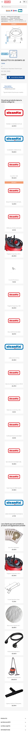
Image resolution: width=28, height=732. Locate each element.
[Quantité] (3, 77)
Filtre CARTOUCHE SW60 (14, 332)
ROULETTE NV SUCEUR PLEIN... (14, 202)
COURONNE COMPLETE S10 (14, 150)
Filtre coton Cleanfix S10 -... (14, 625)
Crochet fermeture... (14, 280)
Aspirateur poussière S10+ (14, 677)
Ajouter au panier (15, 77)
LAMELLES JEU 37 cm (14, 358)
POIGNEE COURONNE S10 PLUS (14, 124)
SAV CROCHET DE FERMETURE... (14, 462)
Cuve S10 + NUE (14, 176)
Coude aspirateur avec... (14, 599)
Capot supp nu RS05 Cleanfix (14, 488)
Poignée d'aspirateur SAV (14, 306)
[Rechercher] (14, 6)
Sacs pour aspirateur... (14, 547)
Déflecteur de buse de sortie (14, 228)
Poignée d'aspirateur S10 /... (14, 254)
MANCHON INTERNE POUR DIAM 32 (14, 514)
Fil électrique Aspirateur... (14, 651)
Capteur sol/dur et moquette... (14, 703)
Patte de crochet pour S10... (14, 410)
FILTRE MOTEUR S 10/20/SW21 (14, 436)
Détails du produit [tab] (10, 89)
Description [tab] (8, 86)
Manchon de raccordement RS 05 (14, 384)
